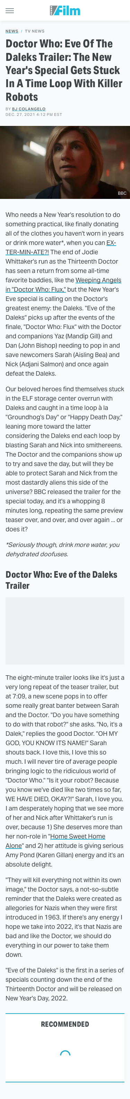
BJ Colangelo (29, 109)
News (12, 31)
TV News (35, 31)
